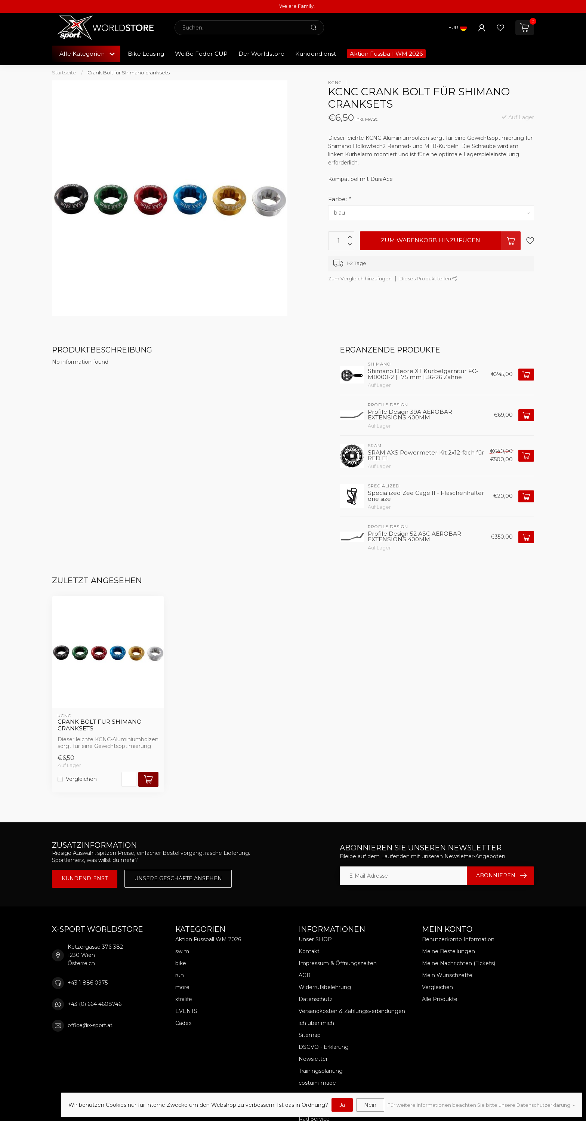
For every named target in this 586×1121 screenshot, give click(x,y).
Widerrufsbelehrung (325, 987)
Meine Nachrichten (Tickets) (458, 963)
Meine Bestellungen (448, 951)
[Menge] (128, 779)
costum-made (317, 1083)
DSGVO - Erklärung (324, 1047)
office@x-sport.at (90, 1025)
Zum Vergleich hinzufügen (360, 278)
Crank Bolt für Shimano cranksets (128, 73)
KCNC (335, 83)
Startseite (64, 73)
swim (182, 951)
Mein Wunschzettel (448, 975)
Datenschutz (316, 999)
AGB (305, 975)
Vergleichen (81, 779)
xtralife (183, 999)
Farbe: (339, 199)
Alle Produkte (439, 999)
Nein (370, 1105)
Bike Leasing (146, 53)
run (179, 975)
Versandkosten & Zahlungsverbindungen (352, 1011)
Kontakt (309, 951)
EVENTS (186, 1011)
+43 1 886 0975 (88, 982)
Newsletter (313, 1059)
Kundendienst (315, 53)
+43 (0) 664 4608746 (94, 1004)
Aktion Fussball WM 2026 (386, 53)
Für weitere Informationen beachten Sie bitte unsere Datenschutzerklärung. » (481, 1105)
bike (180, 963)
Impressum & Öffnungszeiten (338, 963)
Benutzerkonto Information (458, 939)
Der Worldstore (261, 53)
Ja (342, 1105)
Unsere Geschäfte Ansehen (178, 878)
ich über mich (316, 1023)
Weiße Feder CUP (201, 53)
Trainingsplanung (321, 1071)
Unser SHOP (315, 939)
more (182, 987)
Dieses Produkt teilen (428, 278)
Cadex (183, 1023)
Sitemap (310, 1035)
